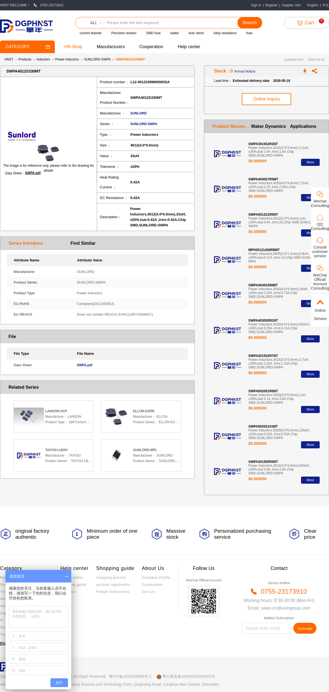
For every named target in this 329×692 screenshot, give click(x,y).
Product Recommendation (231, 126)
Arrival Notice (244, 71)
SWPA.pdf (33, 173)
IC (2, 620)
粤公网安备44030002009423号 (188, 676)
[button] (89, 22)
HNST (8, 59)
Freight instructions (112, 592)
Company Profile (156, 577)
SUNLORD (138, 113)
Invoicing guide (73, 585)
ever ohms (196, 33)
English (312, 5)
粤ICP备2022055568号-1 (130, 676)
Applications (303, 126)
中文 (325, 5)
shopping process (111, 577)
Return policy (71, 577)
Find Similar (83, 243)
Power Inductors (67, 59)
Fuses (5, 585)
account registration (113, 585)
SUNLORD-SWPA (98, 59)
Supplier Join (291, 5)
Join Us (148, 592)
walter (174, 33)
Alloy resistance (225, 33)
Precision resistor (124, 33)
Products (24, 59)
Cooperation (151, 46)
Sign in (256, 5)
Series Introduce (25, 243)
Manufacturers (111, 46)
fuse (249, 33)
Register (271, 5)
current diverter (91, 33)
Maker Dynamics (268, 126)
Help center (189, 46)
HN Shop (73, 46)
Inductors (43, 59)
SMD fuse (153, 33)
